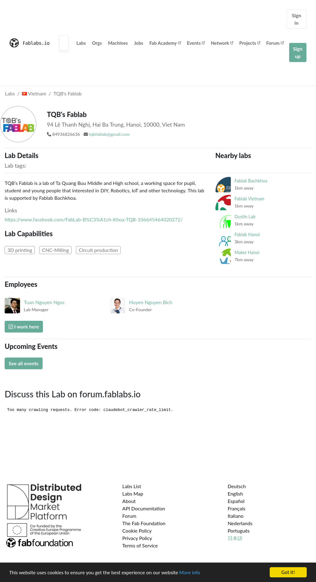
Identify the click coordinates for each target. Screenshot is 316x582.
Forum (275, 43)
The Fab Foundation (143, 523)
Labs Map (132, 493)
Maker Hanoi (247, 252)
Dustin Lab (245, 216)
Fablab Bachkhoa (251, 180)
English (235, 493)
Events (196, 43)
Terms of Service (140, 545)
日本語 (235, 538)
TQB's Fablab (67, 93)
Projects (249, 43)
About (129, 501)
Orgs (97, 43)
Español (236, 501)
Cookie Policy (137, 531)
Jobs (138, 43)
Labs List (131, 486)
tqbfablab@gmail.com (109, 134)
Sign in (296, 19)
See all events (24, 363)
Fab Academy (165, 43)
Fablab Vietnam (249, 198)
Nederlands (240, 523)
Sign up (297, 52)
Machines (118, 43)
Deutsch (237, 486)
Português (239, 531)
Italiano (236, 516)
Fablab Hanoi (247, 234)
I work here (24, 326)
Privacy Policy (137, 538)
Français (236, 508)
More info (189, 573)
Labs (81, 43)
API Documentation (143, 508)
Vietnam (34, 93)
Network (222, 43)
